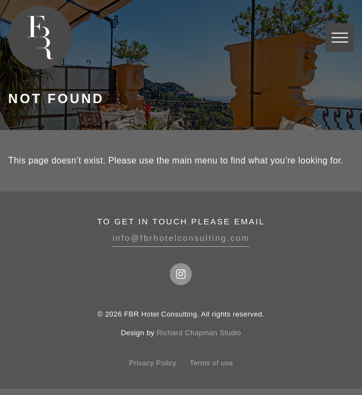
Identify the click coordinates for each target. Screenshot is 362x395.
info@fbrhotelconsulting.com (181, 237)
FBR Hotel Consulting (40, 37)
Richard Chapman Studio (199, 333)
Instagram (181, 274)
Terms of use (211, 363)
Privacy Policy (153, 363)
